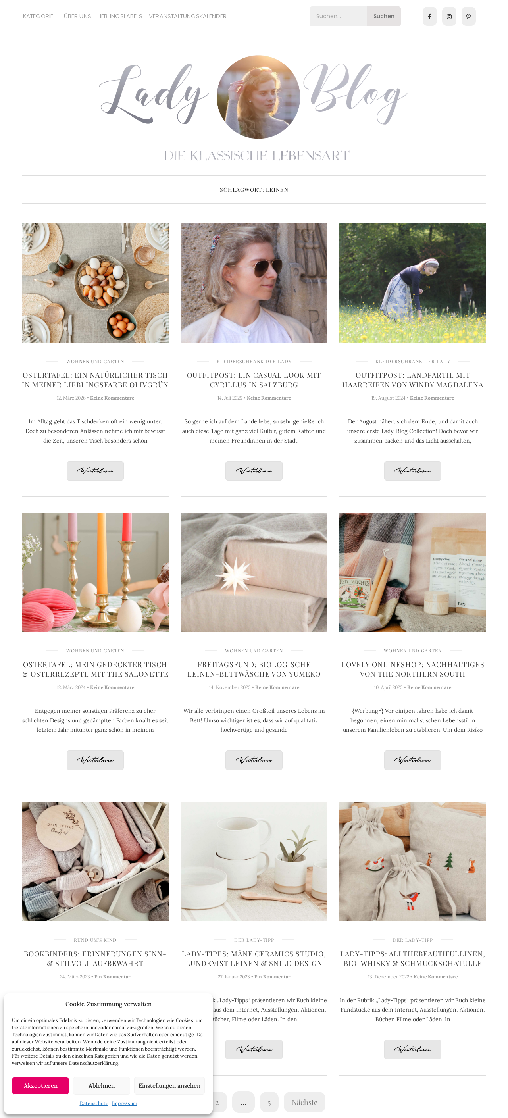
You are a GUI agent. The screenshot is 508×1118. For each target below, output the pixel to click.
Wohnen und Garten (95, 361)
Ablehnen (102, 1085)
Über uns (77, 16)
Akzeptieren (41, 1085)
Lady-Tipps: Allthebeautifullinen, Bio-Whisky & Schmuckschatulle (412, 958)
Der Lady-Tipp (254, 940)
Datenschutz (94, 1103)
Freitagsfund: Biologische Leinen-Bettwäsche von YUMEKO (254, 669)
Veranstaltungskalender (188, 16)
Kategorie (38, 16)
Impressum (124, 1103)
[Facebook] (430, 16)
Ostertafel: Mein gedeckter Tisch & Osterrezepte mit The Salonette (95, 669)
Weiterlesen (95, 471)
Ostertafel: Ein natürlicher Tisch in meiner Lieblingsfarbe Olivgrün (95, 379)
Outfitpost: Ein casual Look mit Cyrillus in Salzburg (254, 379)
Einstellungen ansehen (169, 1085)
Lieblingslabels (120, 16)
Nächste (305, 1102)
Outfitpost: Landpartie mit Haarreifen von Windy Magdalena (412, 379)
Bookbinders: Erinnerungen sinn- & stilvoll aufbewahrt (95, 958)
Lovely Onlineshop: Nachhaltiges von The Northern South (413, 669)
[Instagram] (449, 16)
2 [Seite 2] (217, 1102)
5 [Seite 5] (269, 1102)
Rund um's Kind (95, 940)
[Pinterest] (469, 16)
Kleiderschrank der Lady (254, 361)
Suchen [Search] (383, 16)
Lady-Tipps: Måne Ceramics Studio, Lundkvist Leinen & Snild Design (254, 958)
